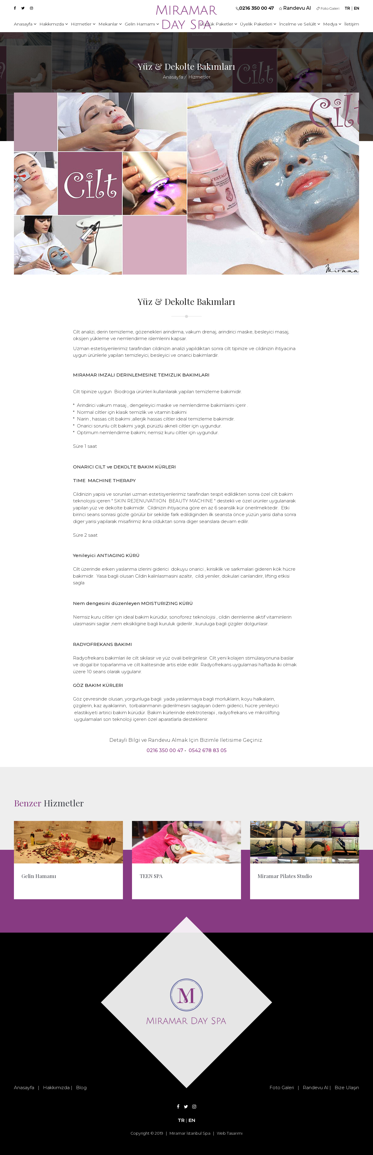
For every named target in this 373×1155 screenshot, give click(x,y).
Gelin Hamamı (142, 24)
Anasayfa (25, 24)
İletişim (351, 24)
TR (347, 8)
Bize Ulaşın (347, 1087)
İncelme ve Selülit (299, 24)
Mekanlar (110, 24)
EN (356, 8)
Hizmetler (83, 24)
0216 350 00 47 (256, 8)
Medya (332, 24)
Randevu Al (315, 1087)
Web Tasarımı (230, 1133)
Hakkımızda (53, 24)
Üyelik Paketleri (258, 24)
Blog (81, 1087)
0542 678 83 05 (207, 750)
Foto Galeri (327, 8)
